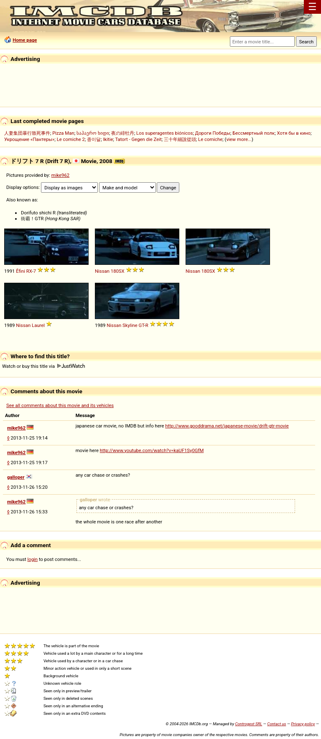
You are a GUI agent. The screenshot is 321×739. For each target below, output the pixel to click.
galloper (16, 477)
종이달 (94, 139)
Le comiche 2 (71, 139)
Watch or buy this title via (43, 366)
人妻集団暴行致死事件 (27, 133)
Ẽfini (20, 271)
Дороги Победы (212, 133)
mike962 (60, 175)
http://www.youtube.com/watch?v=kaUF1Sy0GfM (152, 450)
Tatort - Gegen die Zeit (138, 139)
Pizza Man (63, 133)
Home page (25, 40)
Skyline (130, 325)
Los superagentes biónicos (164, 133)
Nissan (102, 271)
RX (29, 271)
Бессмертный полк (253, 133)
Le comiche (210, 139)
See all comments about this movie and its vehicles (60, 405)
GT (141, 325)
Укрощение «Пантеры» (29, 139)
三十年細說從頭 (180, 139)
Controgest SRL (248, 723)
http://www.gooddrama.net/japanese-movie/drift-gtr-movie (227, 426)
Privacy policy (303, 723)
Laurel (38, 325)
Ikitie (108, 139)
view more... (239, 139)
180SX (118, 271)
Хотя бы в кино (294, 133)
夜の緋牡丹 (122, 133)
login (33, 559)
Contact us (276, 723)
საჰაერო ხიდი (92, 133)
